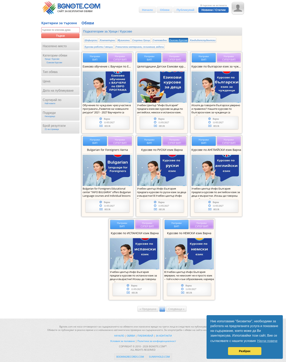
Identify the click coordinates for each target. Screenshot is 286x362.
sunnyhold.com (159, 356)
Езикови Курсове (178, 40)
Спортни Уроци (141, 40)
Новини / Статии (213, 10)
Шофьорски (91, 40)
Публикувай (185, 10)
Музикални (124, 40)
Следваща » (176, 309)
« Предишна (148, 309)
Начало (147, 10)
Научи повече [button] (267, 341)
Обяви (164, 10)
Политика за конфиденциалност (156, 341)
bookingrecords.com (130, 356)
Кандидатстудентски (202, 40)
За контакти (164, 335)
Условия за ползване (122, 341)
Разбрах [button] (244, 351)
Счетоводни (160, 40)
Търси (60, 35)
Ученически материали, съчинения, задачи (139, 46)
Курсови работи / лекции (99, 46)
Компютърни (107, 40)
